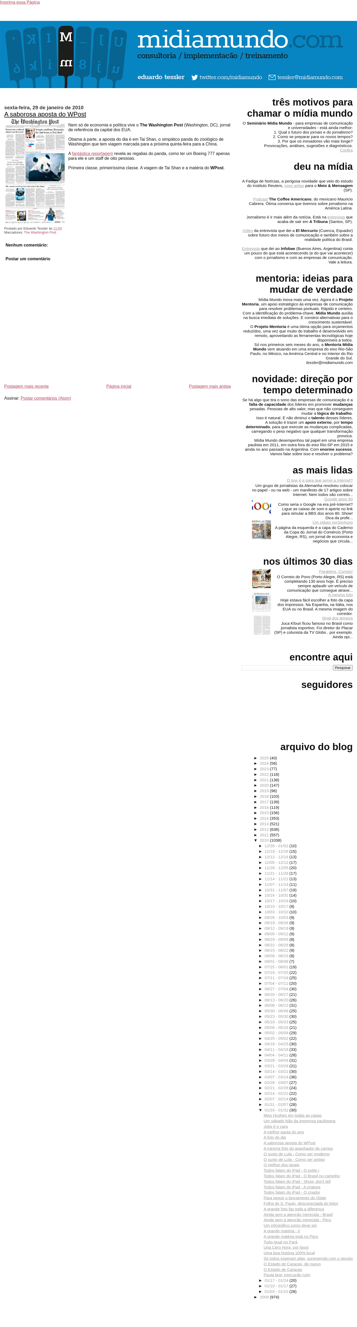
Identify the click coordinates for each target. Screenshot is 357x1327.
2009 (265, 1297)
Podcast (260, 199)
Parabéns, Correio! (336, 571)
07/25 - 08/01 (277, 967)
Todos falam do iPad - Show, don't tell (297, 1181)
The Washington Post (40, 232)
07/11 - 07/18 (277, 977)
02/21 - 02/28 (277, 1088)
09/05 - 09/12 (277, 934)
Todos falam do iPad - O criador (292, 1192)
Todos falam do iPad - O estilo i (291, 1170)
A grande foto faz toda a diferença (294, 1209)
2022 (265, 774)
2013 (265, 824)
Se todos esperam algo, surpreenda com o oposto (308, 1258)
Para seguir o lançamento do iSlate (295, 1198)
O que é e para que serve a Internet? (320, 480)
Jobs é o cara (276, 1126)
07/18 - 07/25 (277, 972)
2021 (265, 780)
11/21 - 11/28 (277, 873)
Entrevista (251, 248)
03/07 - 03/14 (277, 1077)
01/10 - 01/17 (277, 1286)
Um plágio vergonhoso (333, 522)
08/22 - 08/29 (277, 945)
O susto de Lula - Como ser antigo (294, 1159)
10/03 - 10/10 (277, 912)
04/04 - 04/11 (277, 1055)
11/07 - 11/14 (277, 884)
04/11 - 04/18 (277, 1049)
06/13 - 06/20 (277, 1000)
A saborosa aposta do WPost (45, 114)
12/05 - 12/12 (277, 862)
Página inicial (118, 386)
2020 (265, 785)
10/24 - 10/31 (277, 895)
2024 (265, 763)
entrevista (336, 217)
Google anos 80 (338, 499)
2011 (265, 835)
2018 (265, 796)
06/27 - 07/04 (277, 989)
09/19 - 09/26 (277, 922)
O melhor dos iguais (281, 1164)
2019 (265, 790)
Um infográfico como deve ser (290, 1225)
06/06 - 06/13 (277, 1005)
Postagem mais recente (26, 386)
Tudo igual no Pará (280, 1242)
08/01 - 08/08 (277, 961)
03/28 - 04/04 (277, 1060)
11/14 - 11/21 (277, 879)
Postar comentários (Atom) (46, 398)
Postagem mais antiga (210, 386)
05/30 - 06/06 (277, 1011)
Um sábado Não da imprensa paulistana (299, 1121)
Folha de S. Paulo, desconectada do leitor (301, 1203)
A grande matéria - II (282, 1231)
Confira (346, 150)
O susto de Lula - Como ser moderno (297, 1154)
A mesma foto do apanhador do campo (298, 1148)
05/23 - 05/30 (277, 1016)
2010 (265, 840)
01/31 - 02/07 (277, 1104)
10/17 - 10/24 (277, 901)
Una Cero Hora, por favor (286, 1247)
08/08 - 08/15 (277, 956)
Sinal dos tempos (337, 618)
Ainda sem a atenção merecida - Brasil (298, 1214)
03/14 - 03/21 (277, 1071)
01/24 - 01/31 (277, 1110)
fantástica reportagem (92, 153)
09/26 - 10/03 (277, 917)
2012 (265, 829)
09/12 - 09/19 (277, 928)
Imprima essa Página (20, 2)
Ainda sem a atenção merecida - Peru (297, 1219)
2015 (265, 812)
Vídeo (247, 230)
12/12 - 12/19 (277, 857)
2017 (265, 802)
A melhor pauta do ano (284, 1132)
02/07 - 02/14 (277, 1099)
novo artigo (294, 185)
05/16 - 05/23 (277, 1022)
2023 (265, 769)
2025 (265, 758)
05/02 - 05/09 (277, 1032)
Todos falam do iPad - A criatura (292, 1187)
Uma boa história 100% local (289, 1253)
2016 (265, 807)
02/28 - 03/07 (277, 1082)
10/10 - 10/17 (277, 906)
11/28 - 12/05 (277, 867)
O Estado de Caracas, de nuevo (292, 1264)
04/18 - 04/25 (277, 1044)
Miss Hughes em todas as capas (293, 1115)
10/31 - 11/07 (277, 890)
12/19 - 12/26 (277, 851)
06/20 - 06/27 (277, 994)
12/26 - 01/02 (277, 845)
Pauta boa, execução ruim (287, 1275)
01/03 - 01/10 (277, 1291)
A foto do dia (275, 1137)
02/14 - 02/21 (277, 1093)
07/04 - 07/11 (277, 983)
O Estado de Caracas (283, 1269)
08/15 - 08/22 (277, 950)
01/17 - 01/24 (277, 1280)
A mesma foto (340, 594)
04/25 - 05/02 (277, 1038)
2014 (265, 818)
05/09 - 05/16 (277, 1027)
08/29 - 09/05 (277, 939)
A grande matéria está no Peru (291, 1236)
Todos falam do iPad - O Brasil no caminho (302, 1176)
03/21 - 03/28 (277, 1066)
